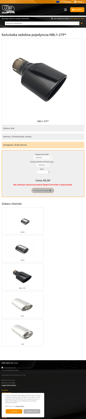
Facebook (7, 376)
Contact (4, 361)
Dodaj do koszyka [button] (42, 190)
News (3, 364)
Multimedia (5, 356)
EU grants (5, 334)
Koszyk (77, 10)
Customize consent (32, 411)
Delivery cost (6, 344)
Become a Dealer (7, 366)
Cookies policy (6, 336)
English (79, 2)
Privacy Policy (20, 406)
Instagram (7, 379)
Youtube (7, 374)
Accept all (14, 411)
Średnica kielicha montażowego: (42, 162)
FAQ (3, 359)
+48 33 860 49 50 (10, 386)
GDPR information (7, 339)
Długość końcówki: (42, 154)
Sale (3, 354)
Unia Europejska (63, 2)
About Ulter (5, 351)
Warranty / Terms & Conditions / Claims (15, 342)
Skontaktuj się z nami (77, 18)
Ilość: (42, 169)
